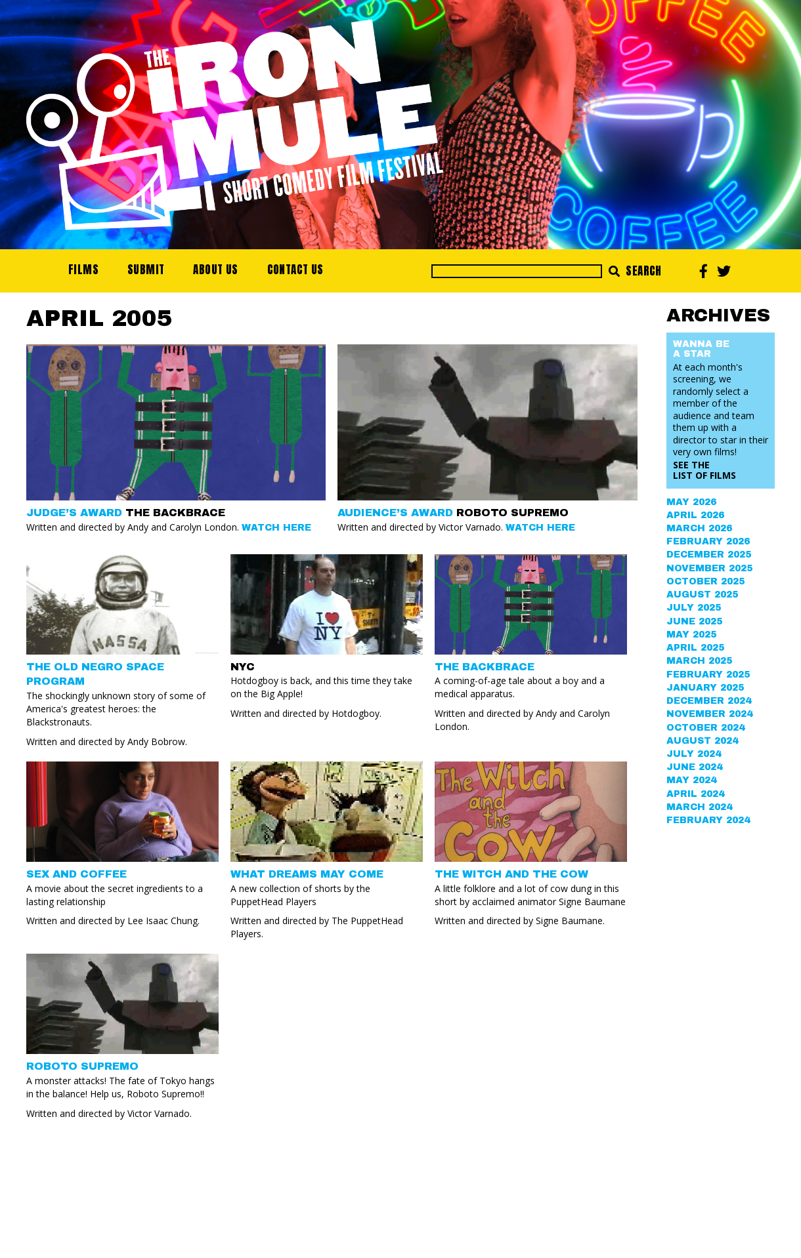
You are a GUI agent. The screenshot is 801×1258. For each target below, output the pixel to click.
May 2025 (691, 634)
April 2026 (695, 515)
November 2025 (709, 568)
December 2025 (708, 554)
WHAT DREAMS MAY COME (306, 874)
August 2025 (702, 594)
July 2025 (693, 608)
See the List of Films (704, 469)
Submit (145, 269)
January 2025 (705, 688)
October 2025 (705, 581)
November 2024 (709, 714)
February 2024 (708, 820)
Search (635, 270)
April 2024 (695, 794)
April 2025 (695, 648)
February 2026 (708, 541)
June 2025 (694, 621)
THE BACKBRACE (484, 666)
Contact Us (295, 269)
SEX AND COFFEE (76, 874)
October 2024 (705, 728)
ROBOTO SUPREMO (82, 1066)
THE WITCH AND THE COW (511, 874)
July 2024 (693, 754)
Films (83, 269)
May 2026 (691, 502)
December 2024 (708, 701)
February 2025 (708, 675)
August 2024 (702, 741)
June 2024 (694, 767)
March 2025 (699, 661)
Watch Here (276, 528)
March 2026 (699, 528)
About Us (215, 269)
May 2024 (691, 780)
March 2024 (699, 807)
